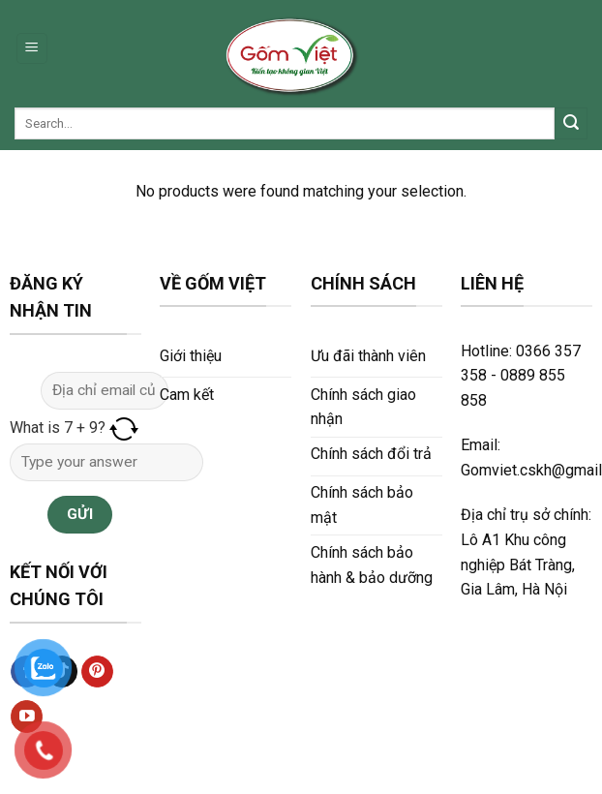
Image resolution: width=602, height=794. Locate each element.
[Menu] (32, 49)
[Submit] (571, 123)
